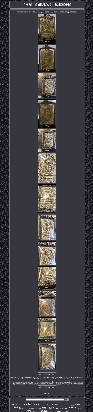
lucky (21, 408)
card (33, 405)
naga (42, 405)
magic (27, 408)
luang (66, 408)
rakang (20, 405)
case (82, 405)
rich (61, 405)
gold (64, 405)
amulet (27, 404)
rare (44, 408)
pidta (40, 408)
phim (69, 405)
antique (14, 405)
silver (57, 408)
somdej (50, 408)
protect (72, 405)
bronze (79, 408)
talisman (55, 404)
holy (36, 408)
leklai (38, 405)
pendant (72, 407)
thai (16, 407)
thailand (47, 405)
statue (77, 405)
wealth (61, 408)
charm (32, 408)
